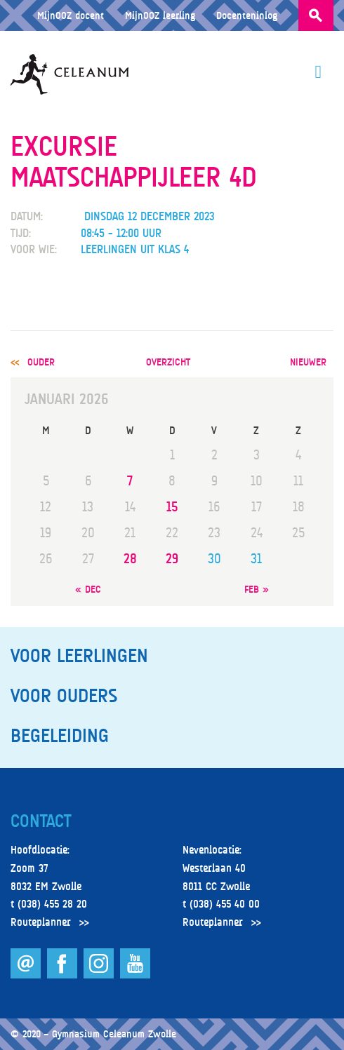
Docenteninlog (246, 15)
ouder (41, 362)
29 (172, 559)
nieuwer (308, 362)
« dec (88, 589)
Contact (41, 821)
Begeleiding (60, 735)
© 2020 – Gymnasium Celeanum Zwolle (93, 1033)
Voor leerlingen (79, 655)
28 (130, 559)
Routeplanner (41, 922)
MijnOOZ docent (70, 15)
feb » (256, 589)
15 (172, 507)
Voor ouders (64, 695)
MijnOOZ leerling (160, 15)
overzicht (168, 362)
